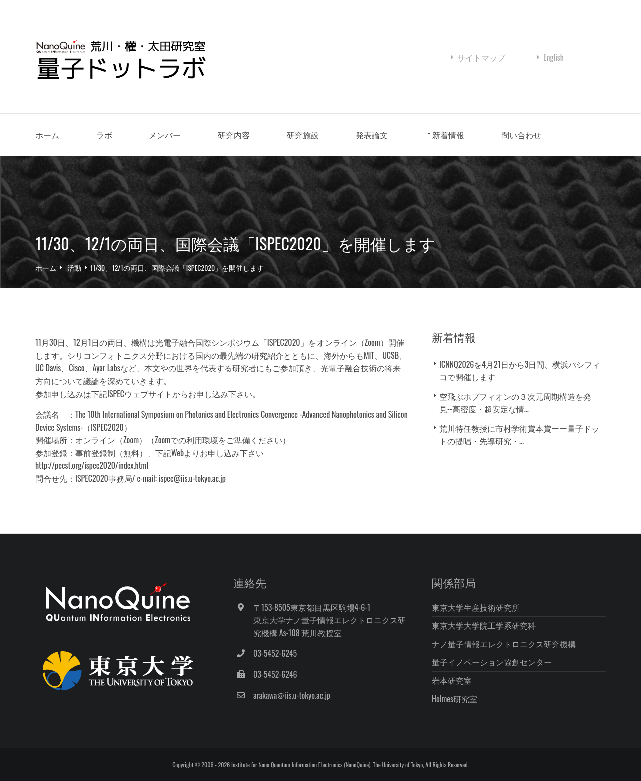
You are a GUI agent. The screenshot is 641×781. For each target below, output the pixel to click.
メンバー (165, 135)
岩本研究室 (452, 680)
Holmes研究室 (454, 699)
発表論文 (372, 135)
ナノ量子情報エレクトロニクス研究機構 (504, 644)
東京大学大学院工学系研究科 (484, 625)
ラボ (104, 135)
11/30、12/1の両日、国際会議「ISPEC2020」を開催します (177, 267)
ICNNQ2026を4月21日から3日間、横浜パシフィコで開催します (519, 370)
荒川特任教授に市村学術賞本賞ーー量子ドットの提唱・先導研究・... (519, 434)
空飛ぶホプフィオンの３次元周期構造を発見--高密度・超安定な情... (515, 402)
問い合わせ (521, 135)
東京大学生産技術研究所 (476, 607)
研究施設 (303, 135)
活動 (74, 267)
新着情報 (448, 135)
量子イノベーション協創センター (492, 662)
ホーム (47, 135)
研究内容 (234, 135)
